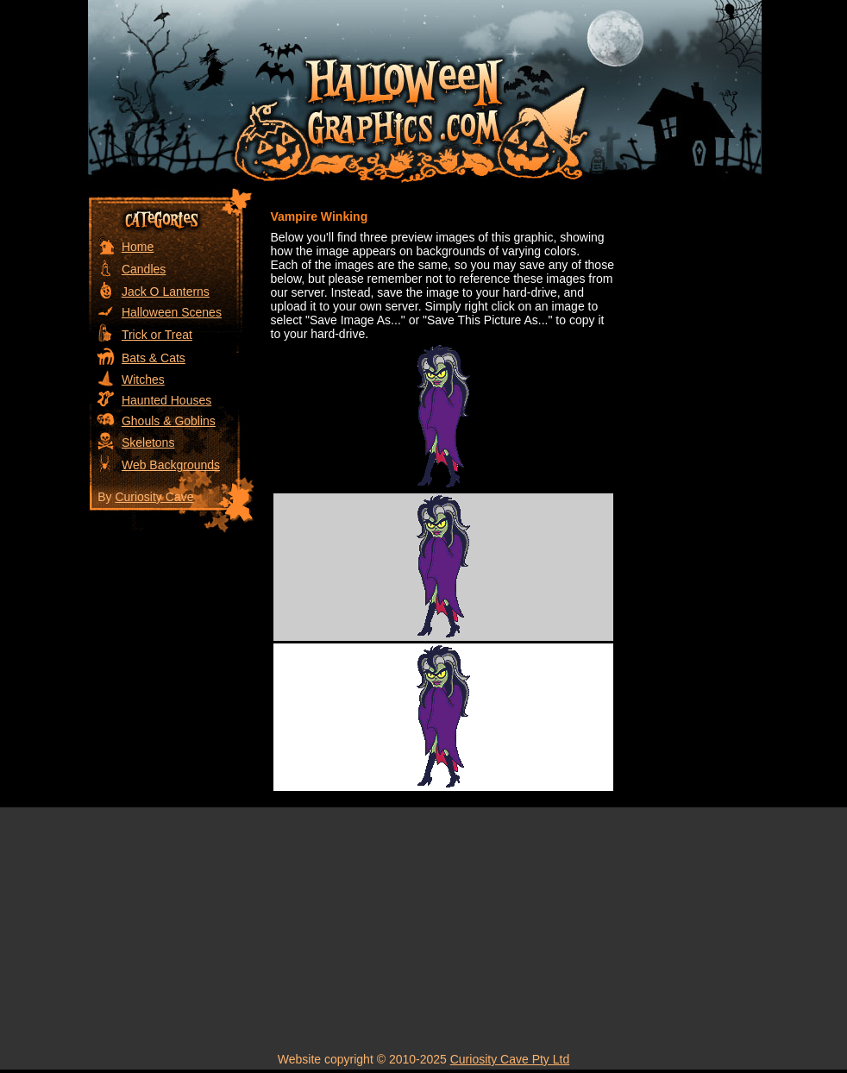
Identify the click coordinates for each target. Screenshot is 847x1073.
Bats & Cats (153, 358)
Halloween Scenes (172, 312)
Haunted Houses (166, 400)
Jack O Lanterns (166, 291)
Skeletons (148, 442)
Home (138, 247)
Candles (144, 269)
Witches (143, 379)
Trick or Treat (157, 335)
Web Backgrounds (171, 465)
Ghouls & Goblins (169, 421)
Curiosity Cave (154, 497)
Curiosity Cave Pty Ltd (510, 1059)
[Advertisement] (691, 446)
